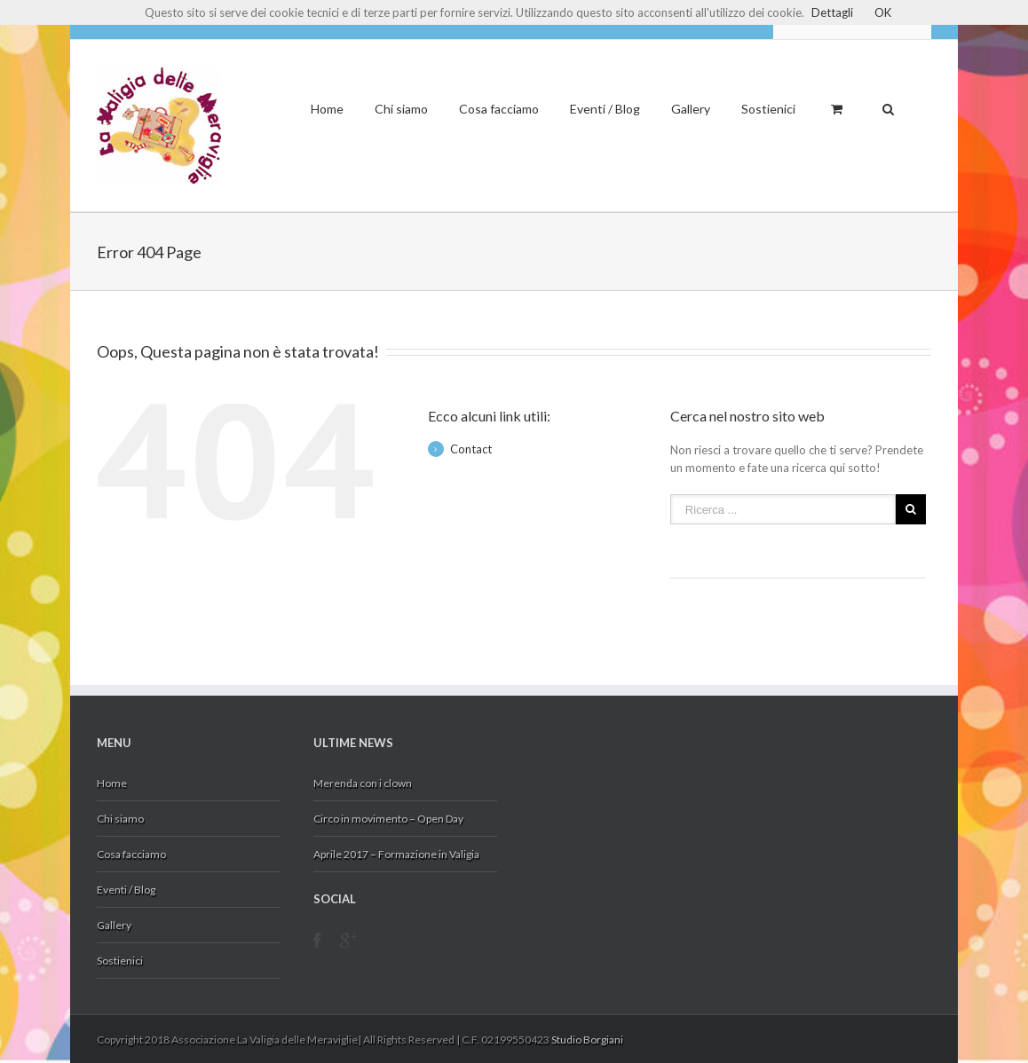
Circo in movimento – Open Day (388, 818)
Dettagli (832, 12)
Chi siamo (401, 108)
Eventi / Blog (605, 108)
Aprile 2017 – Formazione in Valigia (396, 854)
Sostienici (768, 108)
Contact (471, 449)
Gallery (690, 108)
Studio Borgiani (587, 1039)
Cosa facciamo (499, 108)
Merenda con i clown (362, 783)
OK (882, 12)
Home (327, 108)
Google (348, 951)
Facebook (317, 945)
